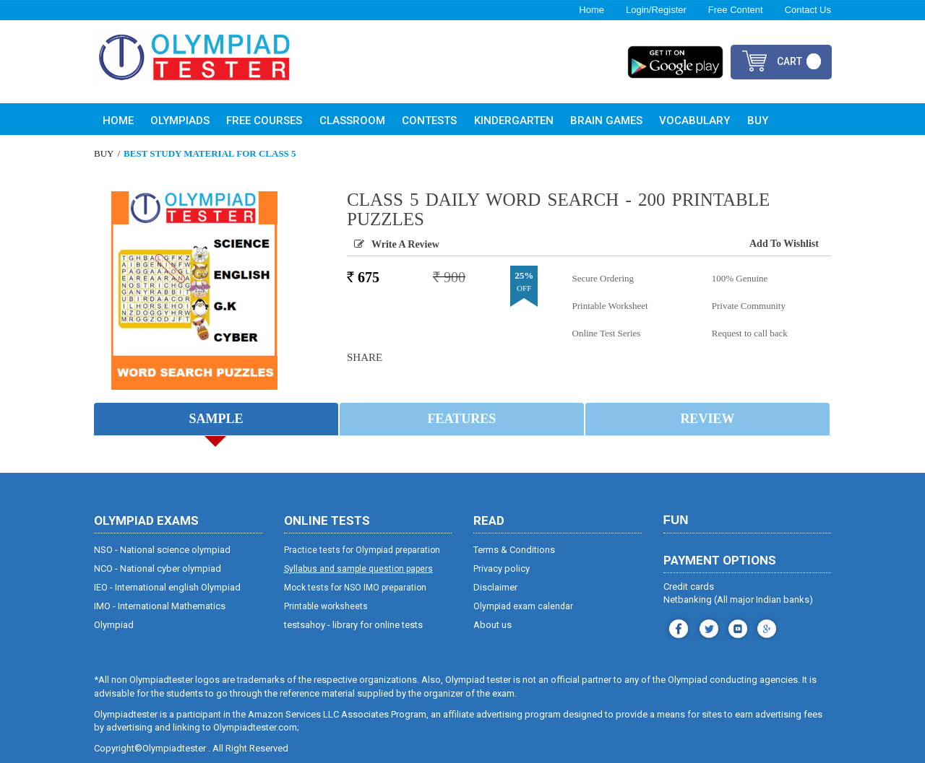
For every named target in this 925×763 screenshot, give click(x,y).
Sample (216, 419)
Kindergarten (514, 120)
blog (765, 627)
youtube (736, 627)
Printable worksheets (326, 607)
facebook (676, 627)
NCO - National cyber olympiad (157, 569)
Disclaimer (495, 588)
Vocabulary (694, 120)
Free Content (735, 9)
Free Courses (264, 120)
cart (789, 61)
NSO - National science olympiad (162, 550)
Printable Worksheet (610, 305)
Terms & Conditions (514, 550)
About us (492, 625)
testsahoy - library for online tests (353, 625)
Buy (757, 120)
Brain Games (606, 120)
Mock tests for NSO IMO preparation (355, 588)
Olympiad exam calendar (523, 607)
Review (707, 419)
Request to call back (750, 333)
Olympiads (180, 120)
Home (591, 9)
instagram (707, 627)
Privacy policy (501, 569)
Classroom (352, 120)
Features (462, 419)
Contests (429, 120)
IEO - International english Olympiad (167, 588)
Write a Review (405, 244)
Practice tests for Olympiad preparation (362, 551)
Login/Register (656, 9)
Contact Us (808, 9)
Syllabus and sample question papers (358, 569)
